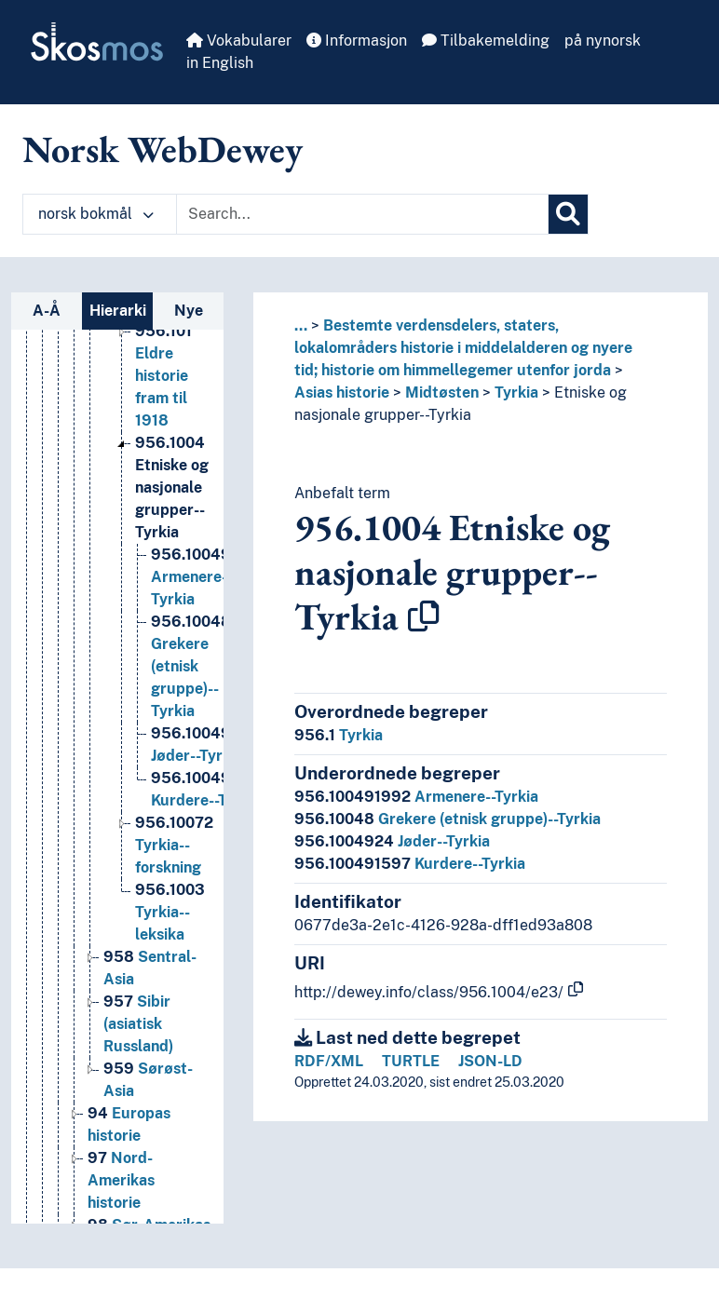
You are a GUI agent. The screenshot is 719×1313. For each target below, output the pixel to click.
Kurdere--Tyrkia (409, 864)
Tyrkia (516, 392)
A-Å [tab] (47, 310)
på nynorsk (602, 40)
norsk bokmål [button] (96, 214)
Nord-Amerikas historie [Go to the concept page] (121, 1182)
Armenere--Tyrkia (416, 796)
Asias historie (341, 392)
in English (219, 63)
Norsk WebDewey (162, 149)
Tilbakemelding (485, 40)
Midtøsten (442, 392)
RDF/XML (328, 1061)
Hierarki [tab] (117, 310)
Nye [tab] (188, 310)
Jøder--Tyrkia (392, 841)
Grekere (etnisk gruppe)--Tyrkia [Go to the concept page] (191, 668)
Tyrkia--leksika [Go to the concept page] (170, 914)
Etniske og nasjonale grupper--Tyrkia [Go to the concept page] (172, 489)
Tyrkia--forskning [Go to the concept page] (174, 847)
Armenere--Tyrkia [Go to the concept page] (209, 579)
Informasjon (356, 40)
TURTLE (411, 1061)
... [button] (300, 325)
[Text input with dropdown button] (362, 214)
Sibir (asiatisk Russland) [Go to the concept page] (138, 1026)
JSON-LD (490, 1061)
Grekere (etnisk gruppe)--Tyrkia (447, 819)
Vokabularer (239, 40)
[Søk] (568, 214)
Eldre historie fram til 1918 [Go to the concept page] (163, 377)
